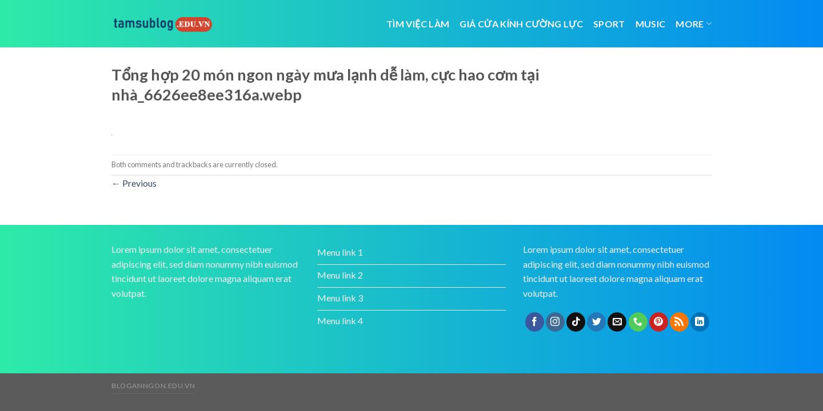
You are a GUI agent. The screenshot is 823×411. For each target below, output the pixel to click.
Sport (609, 23)
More (694, 23)
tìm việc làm (417, 23)
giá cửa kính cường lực (521, 23)
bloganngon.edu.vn (153, 385)
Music (651, 23)
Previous (134, 183)
